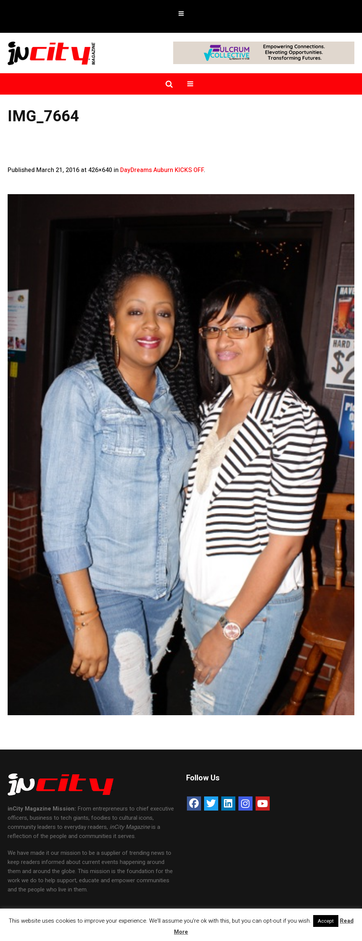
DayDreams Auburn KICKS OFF (162, 170)
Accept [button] (326, 921)
